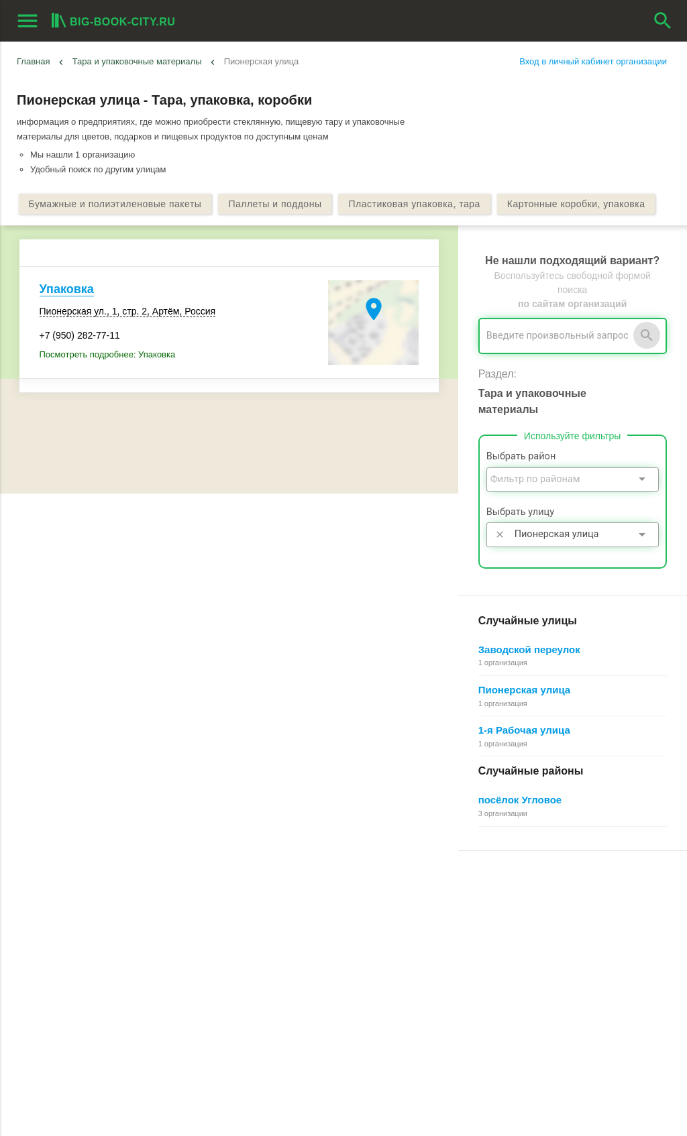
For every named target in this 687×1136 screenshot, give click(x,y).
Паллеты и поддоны (274, 203)
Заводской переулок (529, 649)
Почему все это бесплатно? (515, 919)
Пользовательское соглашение (301, 979)
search (662, 20)
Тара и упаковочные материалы (137, 61)
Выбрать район (521, 456)
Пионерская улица (524, 689)
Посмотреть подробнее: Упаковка (108, 354)
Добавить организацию (90, 951)
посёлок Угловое (520, 799)
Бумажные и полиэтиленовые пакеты (115, 203)
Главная (33, 61)
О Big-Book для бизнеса (286, 919)
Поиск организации (497, 949)
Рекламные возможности (71, 980)
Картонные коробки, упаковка (576, 203)
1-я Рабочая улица (524, 730)
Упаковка (67, 289)
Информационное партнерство (301, 949)
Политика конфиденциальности (302, 995)
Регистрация (484, 904)
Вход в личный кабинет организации (593, 61)
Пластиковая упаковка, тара (414, 203)
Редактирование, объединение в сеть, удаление (556, 995)
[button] (428, 1105)
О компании (262, 965)
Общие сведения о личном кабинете (533, 934)
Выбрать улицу (520, 512)
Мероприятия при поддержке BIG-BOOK (98, 1010)
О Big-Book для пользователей (300, 904)
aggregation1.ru (238, 1120)
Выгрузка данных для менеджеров (92, 995)
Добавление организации (510, 979)
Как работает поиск (498, 965)
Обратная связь (270, 934)
